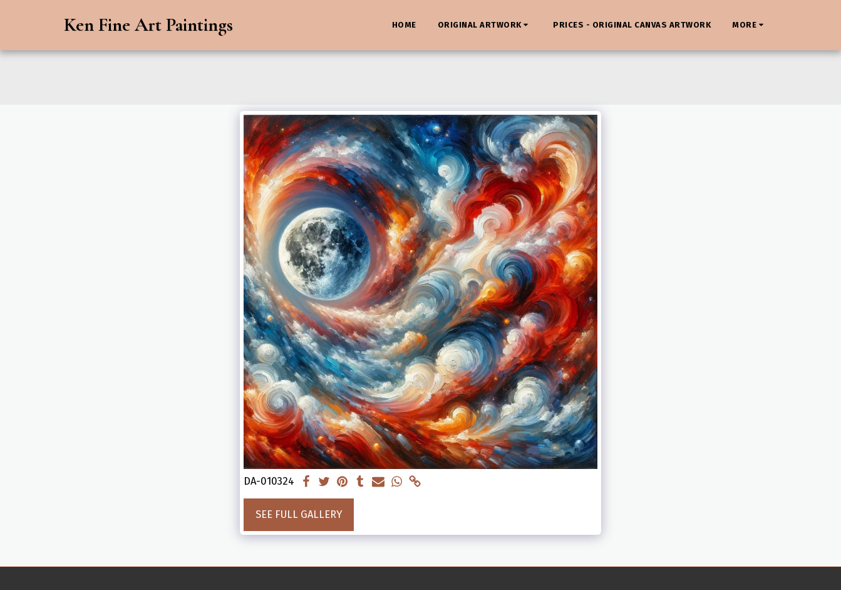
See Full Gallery (298, 514)
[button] (485, 25)
